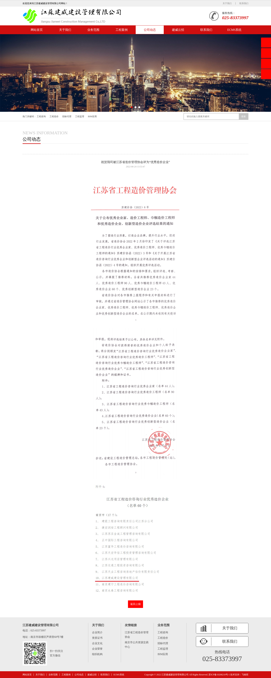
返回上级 (135, 604)
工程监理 (79, 116)
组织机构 (97, 654)
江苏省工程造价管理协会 (136, 634)
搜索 (243, 116)
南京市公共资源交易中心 (136, 644)
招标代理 (66, 116)
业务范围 (93, 29)
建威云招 (178, 29)
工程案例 (122, 29)
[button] (132, 107)
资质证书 (97, 637)
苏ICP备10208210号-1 (219, 674)
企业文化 (97, 643)
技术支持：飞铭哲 (239, 674)
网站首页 (37, 29)
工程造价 (54, 116)
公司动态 (150, 29)
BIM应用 (92, 116)
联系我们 (243, 3)
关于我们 (227, 3)
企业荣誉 (97, 648)
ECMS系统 (234, 29)
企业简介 (97, 632)
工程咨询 (41, 116)
